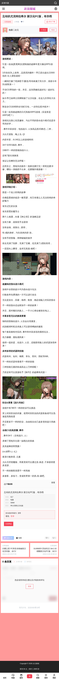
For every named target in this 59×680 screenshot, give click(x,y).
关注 (43, 30)
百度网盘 (8, 524)
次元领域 (35, 663)
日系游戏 (8, 22)
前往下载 (50, 22)
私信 (53, 30)
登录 (12, 516)
